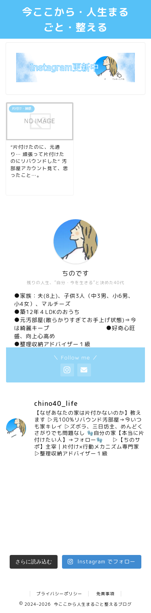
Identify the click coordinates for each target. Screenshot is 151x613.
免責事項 (105, 593)
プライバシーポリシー (59, 593)
